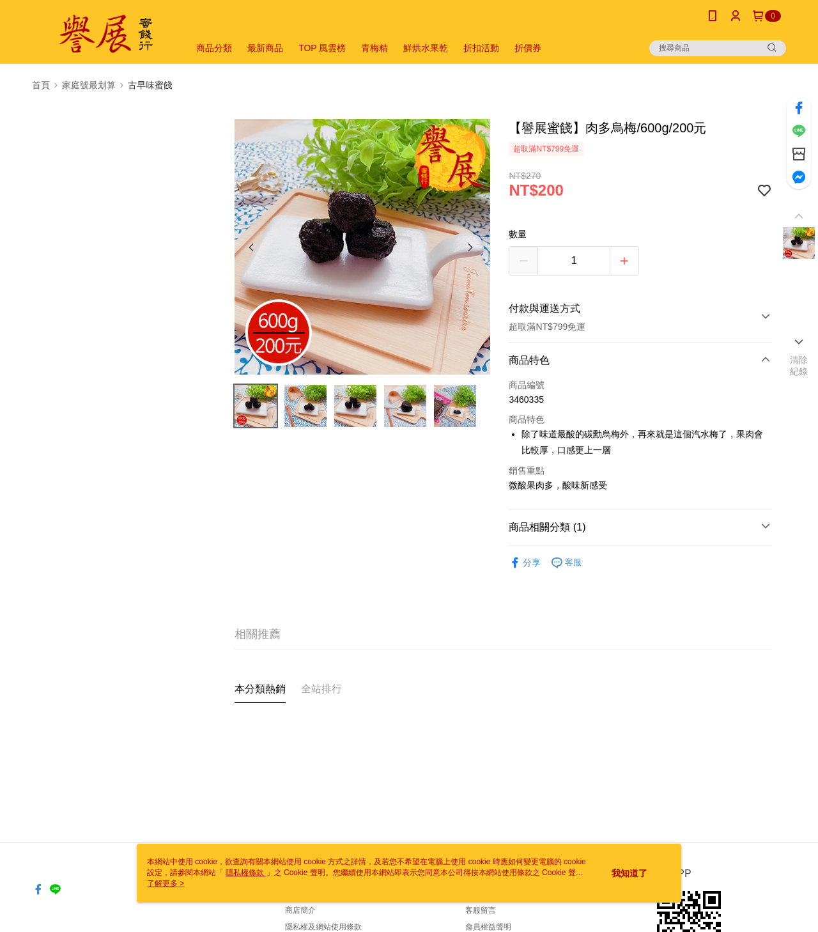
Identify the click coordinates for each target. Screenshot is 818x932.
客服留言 (480, 910)
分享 (525, 563)
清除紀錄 (799, 366)
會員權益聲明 (488, 926)
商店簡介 (300, 910)
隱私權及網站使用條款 (323, 926)
